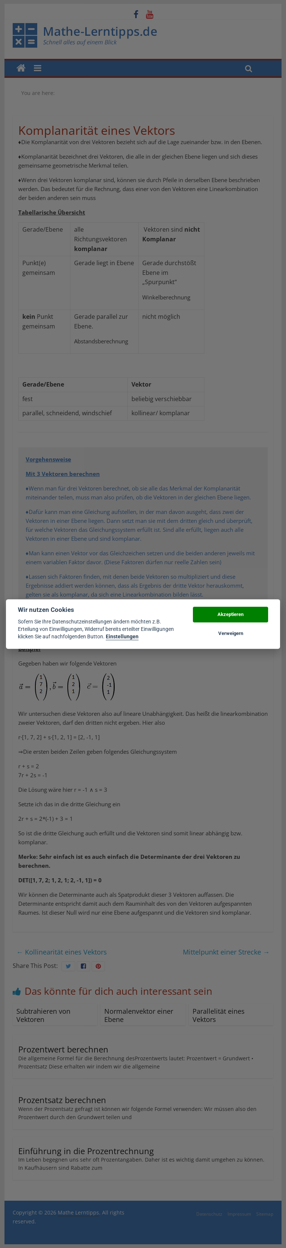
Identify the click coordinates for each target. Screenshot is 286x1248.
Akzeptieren (230, 614)
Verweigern (230, 633)
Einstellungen (122, 637)
